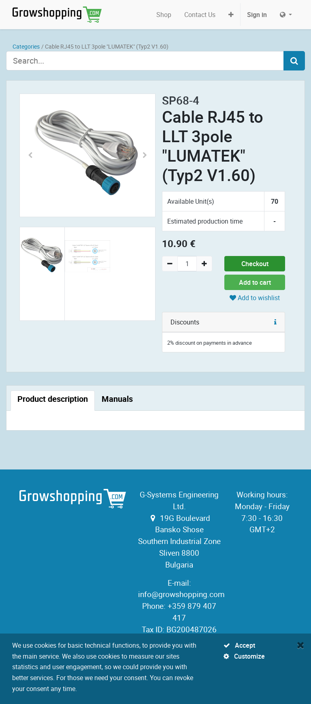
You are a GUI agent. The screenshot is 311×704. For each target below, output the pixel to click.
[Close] (300, 645)
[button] (231, 14)
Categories (26, 46)
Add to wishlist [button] (255, 297)
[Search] (294, 60)
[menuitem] (164, 14)
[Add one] (204, 263)
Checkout (254, 263)
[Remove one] (170, 263)
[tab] (53, 400)
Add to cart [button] (255, 282)
